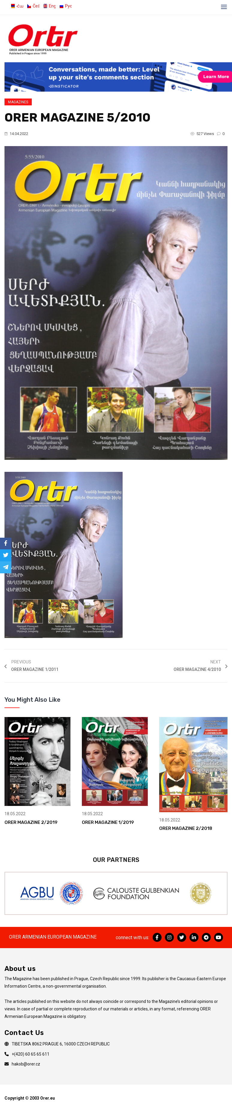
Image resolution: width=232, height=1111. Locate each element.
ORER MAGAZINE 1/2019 (108, 822)
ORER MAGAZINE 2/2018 (185, 828)
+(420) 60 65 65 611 (30, 1054)
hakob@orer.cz (26, 1064)
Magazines (18, 102)
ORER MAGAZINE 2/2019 (31, 822)
